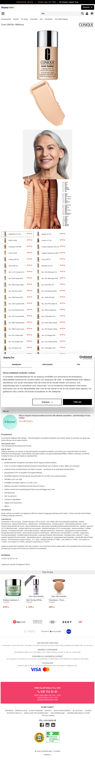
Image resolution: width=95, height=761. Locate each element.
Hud (41, 19)
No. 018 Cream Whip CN (17, 284)
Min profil (9, 711)
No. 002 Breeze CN (50, 272)
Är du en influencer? (62, 711)
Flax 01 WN (17, 253)
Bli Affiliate (78, 711)
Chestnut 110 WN (17, 246)
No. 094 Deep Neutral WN (50, 322)
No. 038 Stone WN (17, 297)
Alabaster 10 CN (17, 234)
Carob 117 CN (50, 240)
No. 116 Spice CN (17, 348)
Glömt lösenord (36, 711)
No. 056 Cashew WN (17, 303)
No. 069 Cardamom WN (50, 310)
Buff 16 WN (17, 240)
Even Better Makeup (61, 19)
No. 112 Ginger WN (50, 335)
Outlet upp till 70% (47, 2)
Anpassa (47, 402)
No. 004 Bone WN (17, 278)
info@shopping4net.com (47, 700)
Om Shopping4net (58, 713)
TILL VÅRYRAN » (26, 421)
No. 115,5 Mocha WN (50, 341)
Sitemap (57, 751)
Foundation (49, 19)
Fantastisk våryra (25, 2)
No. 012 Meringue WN (50, 278)
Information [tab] (47, 364)
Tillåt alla (77, 402)
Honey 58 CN (17, 259)
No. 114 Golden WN (17, 341)
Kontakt (48, 711)
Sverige (47, 755)
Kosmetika (33, 19)
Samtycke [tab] (16, 364)
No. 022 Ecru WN (17, 291)
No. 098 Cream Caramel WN (17, 329)
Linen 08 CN (17, 265)
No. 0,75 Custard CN (17, 272)
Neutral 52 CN (50, 265)
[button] (91, 13)
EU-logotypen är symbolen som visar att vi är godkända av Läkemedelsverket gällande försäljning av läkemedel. (47, 657)
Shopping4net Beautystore (78, 713)
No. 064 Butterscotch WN (17, 310)
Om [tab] (78, 364)
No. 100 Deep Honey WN (50, 329)
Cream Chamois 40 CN (50, 246)
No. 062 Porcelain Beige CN (50, 303)
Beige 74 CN (50, 234)
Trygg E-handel (48, 716)
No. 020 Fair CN (50, 284)
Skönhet (16, 19)
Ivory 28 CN (50, 259)
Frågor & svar (21, 711)
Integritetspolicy (14, 713)
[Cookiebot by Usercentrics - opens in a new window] (81, 357)
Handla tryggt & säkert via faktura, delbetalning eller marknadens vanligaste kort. (47, 666)
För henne (24, 19)
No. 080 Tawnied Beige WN (17, 322)
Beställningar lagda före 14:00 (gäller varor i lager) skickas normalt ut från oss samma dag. (47, 651)
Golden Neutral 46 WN (50, 253)
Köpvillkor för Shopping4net (36, 713)
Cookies (88, 711)
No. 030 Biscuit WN (50, 291)
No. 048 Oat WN (50, 297)
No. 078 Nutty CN (50, 316)
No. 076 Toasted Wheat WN (17, 316)
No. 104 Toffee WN (17, 335)
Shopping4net (6, 19)
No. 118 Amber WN (50, 348)
